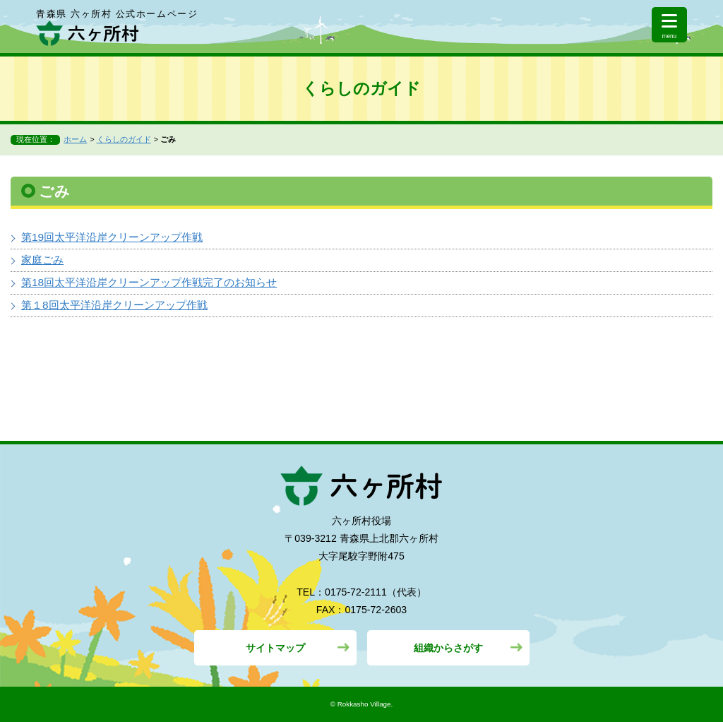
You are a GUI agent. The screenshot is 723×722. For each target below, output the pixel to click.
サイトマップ (275, 647)
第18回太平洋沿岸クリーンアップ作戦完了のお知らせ (149, 282)
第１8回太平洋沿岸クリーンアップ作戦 (114, 305)
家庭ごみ (42, 260)
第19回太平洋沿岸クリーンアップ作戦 (112, 237)
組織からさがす (448, 647)
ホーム (75, 139)
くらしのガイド (124, 139)
